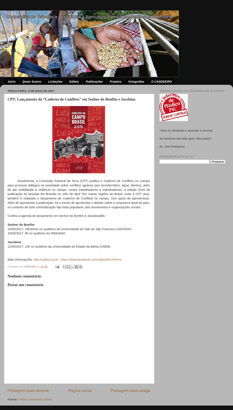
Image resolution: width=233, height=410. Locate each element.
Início (12, 81)
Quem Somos (31, 81)
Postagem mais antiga (130, 390)
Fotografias (136, 81)
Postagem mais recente (28, 390)
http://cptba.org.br (46, 259)
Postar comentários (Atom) (35, 399)
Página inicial (80, 390)
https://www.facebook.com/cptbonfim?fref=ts (91, 259)
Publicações (94, 81)
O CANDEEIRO (161, 81)
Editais (74, 81)
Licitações (55, 81)
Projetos (116, 81)
